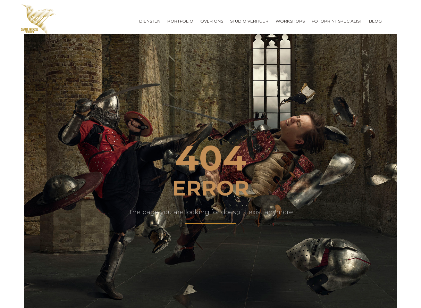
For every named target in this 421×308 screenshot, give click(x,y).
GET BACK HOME (210, 230)
